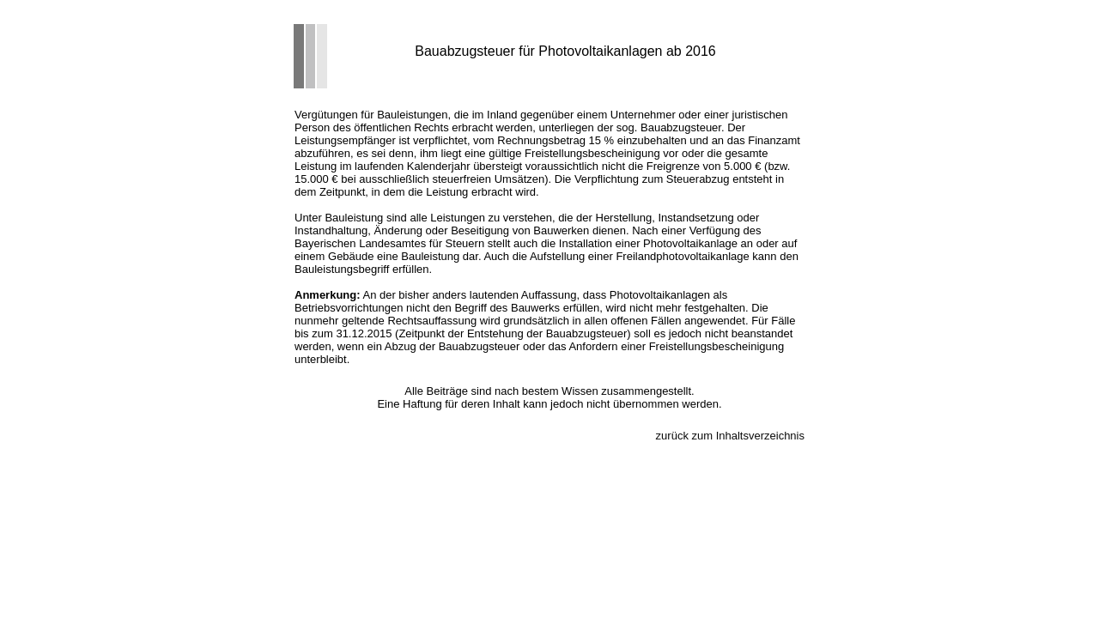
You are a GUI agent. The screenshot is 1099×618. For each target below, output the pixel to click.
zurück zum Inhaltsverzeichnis (730, 435)
